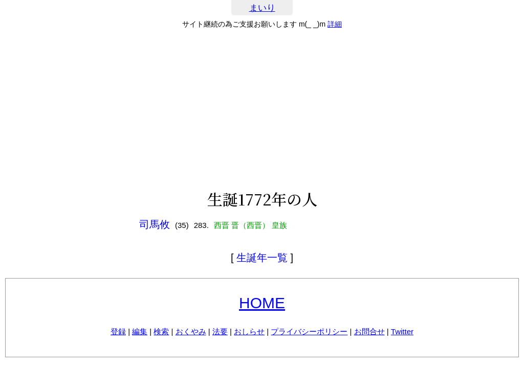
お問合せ (369, 331)
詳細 (335, 24)
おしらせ (249, 331)
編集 (139, 331)
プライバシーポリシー (309, 331)
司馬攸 (154, 224)
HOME (262, 302)
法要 (220, 331)
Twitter (402, 331)
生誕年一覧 (262, 257)
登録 (118, 331)
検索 (161, 331)
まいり (262, 8)
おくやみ (191, 331)
